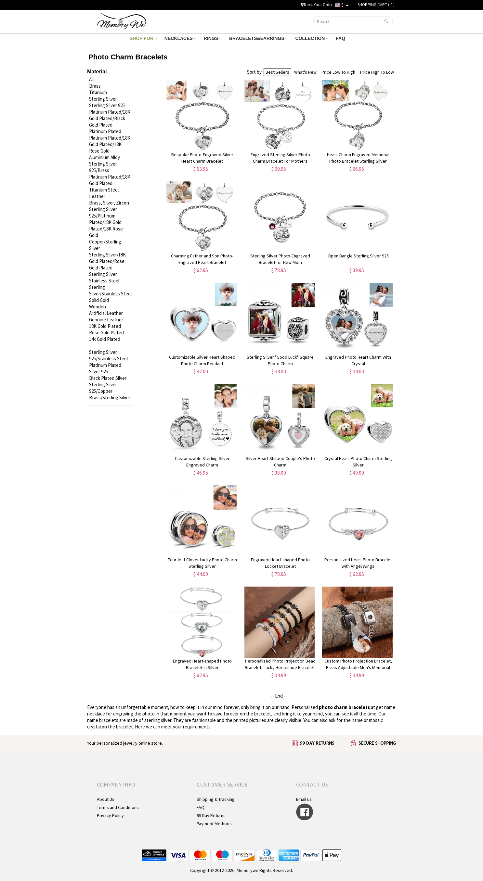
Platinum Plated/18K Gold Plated (109, 180)
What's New (305, 72)
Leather (97, 196)
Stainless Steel (104, 281)
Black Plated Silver (107, 378)
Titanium (98, 92)
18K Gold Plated (105, 326)
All (91, 79)
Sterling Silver (103, 99)
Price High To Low (377, 72)
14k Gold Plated (104, 339)
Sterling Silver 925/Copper (103, 387)
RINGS (212, 38)
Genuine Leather (106, 319)
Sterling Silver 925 (107, 105)
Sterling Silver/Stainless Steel (110, 290)
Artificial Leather (106, 313)
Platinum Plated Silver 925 (105, 368)
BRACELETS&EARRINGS (258, 38)
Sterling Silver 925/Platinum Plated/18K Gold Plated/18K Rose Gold (106, 222)
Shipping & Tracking (216, 799)
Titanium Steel (104, 190)
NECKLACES (180, 38)
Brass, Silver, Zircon (109, 203)
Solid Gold (99, 300)
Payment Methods (214, 823)
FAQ (341, 38)
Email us (304, 799)
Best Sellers (277, 72)
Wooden (97, 307)
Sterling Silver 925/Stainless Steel (108, 355)
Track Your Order (317, 4)
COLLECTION (311, 38)
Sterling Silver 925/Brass (103, 167)
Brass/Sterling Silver (109, 397)
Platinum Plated (105, 131)
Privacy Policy (110, 815)
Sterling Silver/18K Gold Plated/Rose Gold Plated (107, 261)
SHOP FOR (143, 38)
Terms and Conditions (118, 807)
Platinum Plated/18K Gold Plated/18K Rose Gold (109, 144)
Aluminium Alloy (104, 157)
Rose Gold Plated (106, 332)
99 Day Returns (211, 815)
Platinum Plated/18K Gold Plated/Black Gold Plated (109, 118)
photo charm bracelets (344, 707)
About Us (105, 799)
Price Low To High (338, 72)
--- (91, 345)
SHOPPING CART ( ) (376, 4)
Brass (95, 86)
